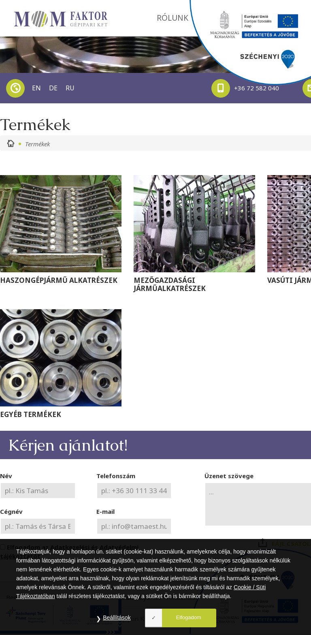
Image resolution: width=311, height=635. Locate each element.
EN (36, 87)
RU (70, 87)
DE (53, 87)
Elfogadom (188, 617)
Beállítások (116, 617)
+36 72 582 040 (245, 88)
